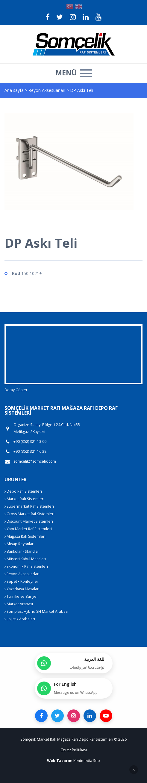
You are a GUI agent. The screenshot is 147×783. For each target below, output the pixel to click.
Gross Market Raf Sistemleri (29, 513)
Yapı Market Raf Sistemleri (28, 528)
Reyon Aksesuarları (47, 90)
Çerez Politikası (73, 749)
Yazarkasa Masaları (22, 588)
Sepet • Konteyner (21, 581)
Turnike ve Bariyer (21, 596)
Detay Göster (16, 389)
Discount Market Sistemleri (28, 521)
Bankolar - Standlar (21, 551)
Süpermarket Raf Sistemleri (29, 506)
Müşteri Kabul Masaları (25, 558)
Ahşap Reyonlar (19, 543)
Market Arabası (18, 603)
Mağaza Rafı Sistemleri (25, 536)
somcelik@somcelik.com (34, 461)
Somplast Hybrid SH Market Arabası (36, 611)
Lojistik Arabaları (19, 618)
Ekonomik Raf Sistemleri (26, 566)
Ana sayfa (14, 90)
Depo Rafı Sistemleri (23, 491)
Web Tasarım (59, 760)
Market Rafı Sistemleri (24, 498)
